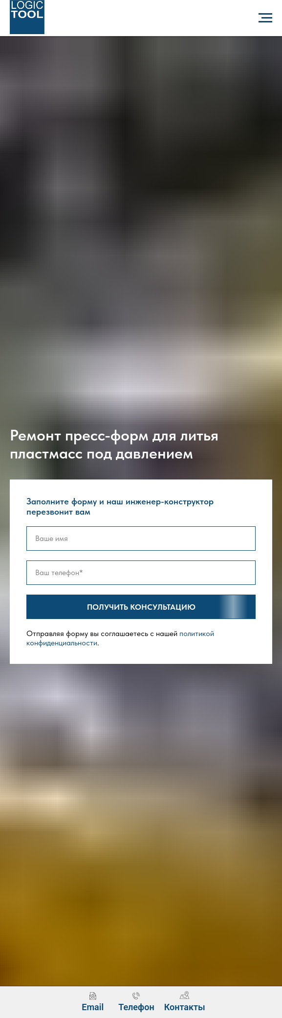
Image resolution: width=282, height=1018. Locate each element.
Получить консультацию (171, 607)
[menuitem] (93, 1002)
